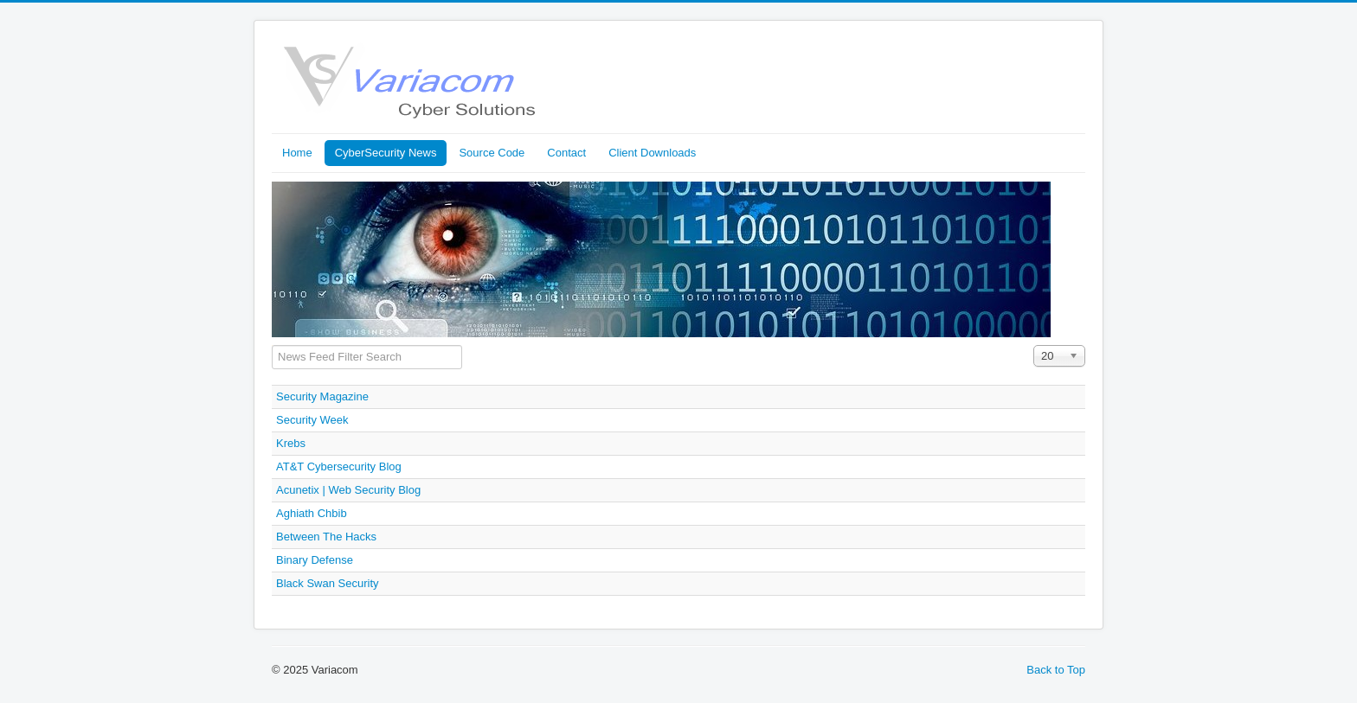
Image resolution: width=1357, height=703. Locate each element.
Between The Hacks (326, 536)
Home (297, 152)
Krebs (290, 443)
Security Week (312, 419)
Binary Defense (314, 559)
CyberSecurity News (386, 152)
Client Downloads (652, 152)
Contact (566, 152)
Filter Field (272, 345)
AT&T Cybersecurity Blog (339, 466)
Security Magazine (322, 396)
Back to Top (1055, 669)
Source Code (491, 152)
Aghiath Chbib (311, 513)
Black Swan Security (327, 583)
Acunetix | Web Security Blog (348, 489)
